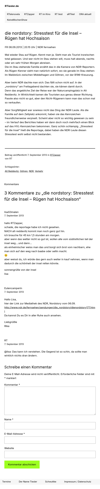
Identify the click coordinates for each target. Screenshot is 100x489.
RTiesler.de (12, 5)
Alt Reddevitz (12, 171)
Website (9, 448)
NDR (31, 171)
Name (8, 419)
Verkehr (39, 171)
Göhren (24, 171)
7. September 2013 (14, 215)
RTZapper (55, 155)
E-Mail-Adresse (14, 433)
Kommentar (12, 384)
